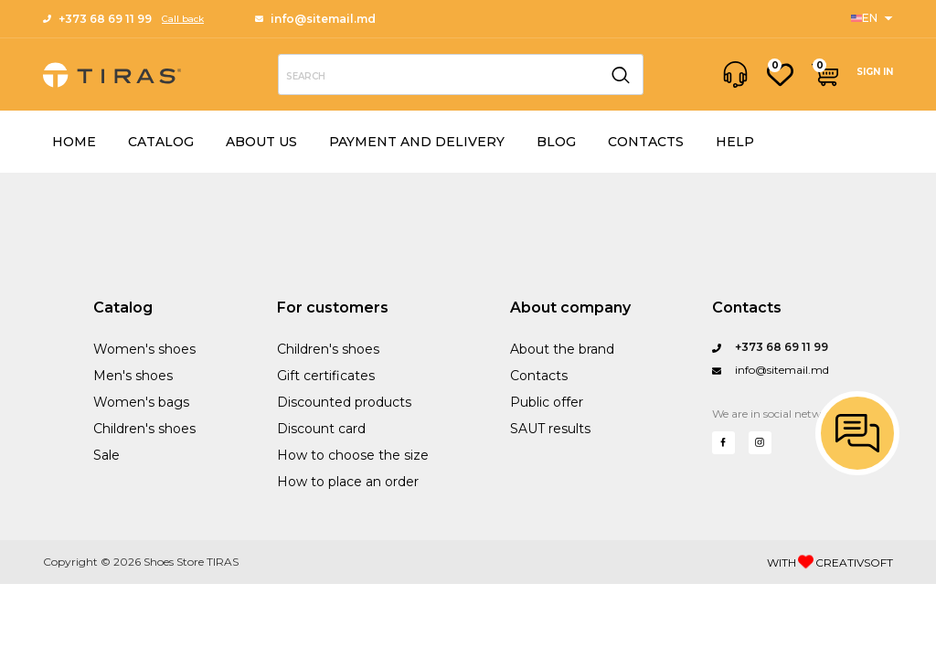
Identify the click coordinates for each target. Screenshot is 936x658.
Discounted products (344, 402)
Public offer (546, 402)
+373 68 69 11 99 (97, 19)
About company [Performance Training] (570, 308)
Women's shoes (144, 349)
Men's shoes (133, 375)
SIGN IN (874, 72)
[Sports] (872, 18)
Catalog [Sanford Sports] (123, 308)
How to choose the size (353, 455)
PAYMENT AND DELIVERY (417, 141)
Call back (183, 19)
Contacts (539, 375)
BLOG (556, 141)
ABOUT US (261, 141)
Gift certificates (326, 375)
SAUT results (550, 428)
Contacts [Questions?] (747, 308)
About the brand (562, 349)
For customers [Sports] (332, 308)
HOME (74, 141)
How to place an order (348, 481)
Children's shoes (144, 428)
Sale (106, 455)
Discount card (321, 428)
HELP (735, 141)
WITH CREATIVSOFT (830, 562)
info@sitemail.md (315, 19)
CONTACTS (646, 141)
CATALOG (161, 141)
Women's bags (141, 402)
